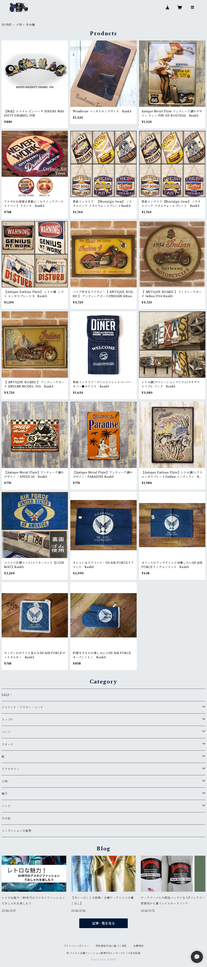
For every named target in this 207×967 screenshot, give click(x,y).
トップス (7, 719)
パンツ (6, 732)
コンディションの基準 (16, 831)
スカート (8, 744)
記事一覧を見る (103, 923)
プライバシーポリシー (76, 945)
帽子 (5, 794)
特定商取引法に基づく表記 (111, 945)
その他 (6, 818)
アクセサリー (11, 769)
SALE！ (7, 695)
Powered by (103, 959)
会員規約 (138, 945)
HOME (7, 25)
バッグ (6, 806)
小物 (19, 25)
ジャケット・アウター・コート (22, 707)
